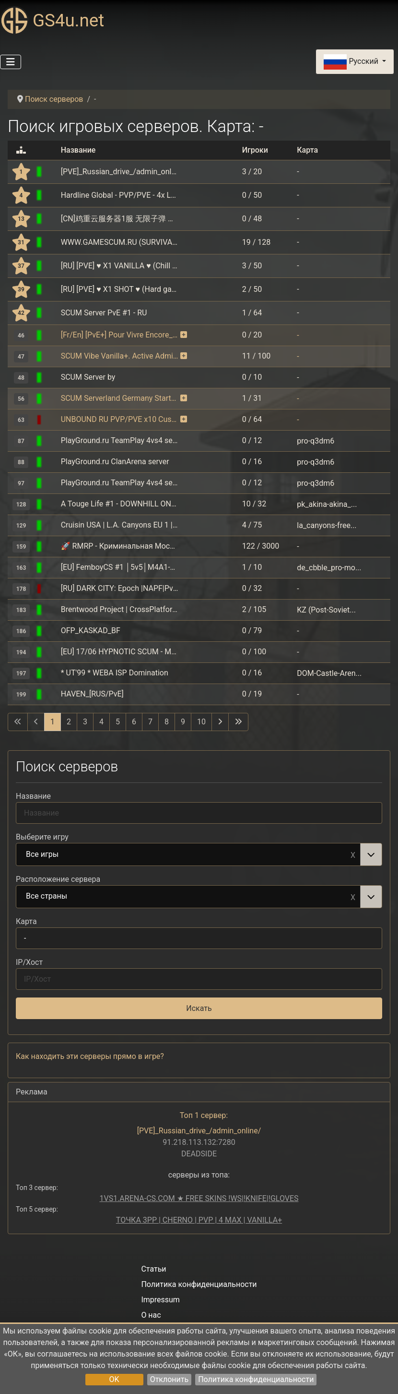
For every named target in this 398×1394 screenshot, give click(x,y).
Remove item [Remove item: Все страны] (353, 896)
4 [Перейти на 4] (101, 721)
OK (114, 1379)
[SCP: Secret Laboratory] (51, 218)
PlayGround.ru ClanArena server (115, 461)
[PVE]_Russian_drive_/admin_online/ (119, 171)
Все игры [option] (188, 855)
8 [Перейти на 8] (166, 721)
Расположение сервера (58, 879)
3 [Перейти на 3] (85, 721)
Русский (352, 62)
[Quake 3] (51, 440)
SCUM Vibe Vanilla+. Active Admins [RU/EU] (119, 356)
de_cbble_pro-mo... (329, 567)
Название (33, 796)
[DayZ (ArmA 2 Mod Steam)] (51, 588)
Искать (198, 1008)
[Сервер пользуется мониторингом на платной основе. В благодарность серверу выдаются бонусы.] (183, 335)
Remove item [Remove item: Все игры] (353, 854)
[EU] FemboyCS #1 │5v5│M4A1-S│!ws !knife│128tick (119, 567)
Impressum (160, 1299)
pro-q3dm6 (315, 440)
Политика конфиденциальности (256, 1379)
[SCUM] (51, 195)
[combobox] (199, 854)
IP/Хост (29, 962)
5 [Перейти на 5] (118, 721)
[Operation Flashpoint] (51, 630)
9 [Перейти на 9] (183, 721)
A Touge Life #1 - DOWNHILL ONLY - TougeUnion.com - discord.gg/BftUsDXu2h (119, 503)
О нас (151, 1315)
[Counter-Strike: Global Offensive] (51, 567)
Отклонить (169, 1379)
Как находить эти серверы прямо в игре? (90, 1056)
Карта (26, 921)
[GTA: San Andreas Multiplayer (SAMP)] (51, 609)
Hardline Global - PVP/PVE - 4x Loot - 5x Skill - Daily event (119, 195)
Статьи (153, 1269)
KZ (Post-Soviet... (326, 609)
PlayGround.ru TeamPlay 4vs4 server (119, 440)
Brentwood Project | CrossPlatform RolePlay (119, 609)
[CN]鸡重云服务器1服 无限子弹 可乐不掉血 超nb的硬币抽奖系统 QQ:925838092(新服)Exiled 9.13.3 (119, 218)
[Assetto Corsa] (51, 503)
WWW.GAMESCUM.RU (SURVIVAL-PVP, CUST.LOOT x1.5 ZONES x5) (119, 242)
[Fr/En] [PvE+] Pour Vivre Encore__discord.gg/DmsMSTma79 (119, 334)
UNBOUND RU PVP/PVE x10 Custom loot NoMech (119, 419)
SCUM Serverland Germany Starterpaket (119, 398)
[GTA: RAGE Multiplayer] (51, 546)
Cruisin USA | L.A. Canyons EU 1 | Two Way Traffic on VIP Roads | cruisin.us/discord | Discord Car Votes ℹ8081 (119, 524)
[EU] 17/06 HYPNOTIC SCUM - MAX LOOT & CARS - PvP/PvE (119, 651)
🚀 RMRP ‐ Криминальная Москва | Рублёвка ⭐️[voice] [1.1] (119, 546)
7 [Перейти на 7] (150, 721)
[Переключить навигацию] (10, 62)
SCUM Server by (88, 377)
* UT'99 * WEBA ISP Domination (114, 672)
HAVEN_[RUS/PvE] (92, 693)
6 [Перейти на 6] (134, 721)
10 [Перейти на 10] (201, 721)
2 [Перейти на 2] (69, 721)
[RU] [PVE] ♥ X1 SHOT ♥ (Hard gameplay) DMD (119, 289)
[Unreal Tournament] (51, 672)
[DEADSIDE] (51, 171)
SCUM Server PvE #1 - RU (104, 312)
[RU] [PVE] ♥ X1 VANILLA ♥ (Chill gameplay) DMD (119, 265)
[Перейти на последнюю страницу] (238, 722)
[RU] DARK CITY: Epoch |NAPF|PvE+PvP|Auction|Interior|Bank (119, 588)
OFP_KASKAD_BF (90, 630)
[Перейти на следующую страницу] (220, 722)
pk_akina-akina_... (327, 503)
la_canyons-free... (326, 524)
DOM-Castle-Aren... (329, 672)
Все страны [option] (188, 896)
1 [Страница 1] (52, 721)
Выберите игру (42, 836)
